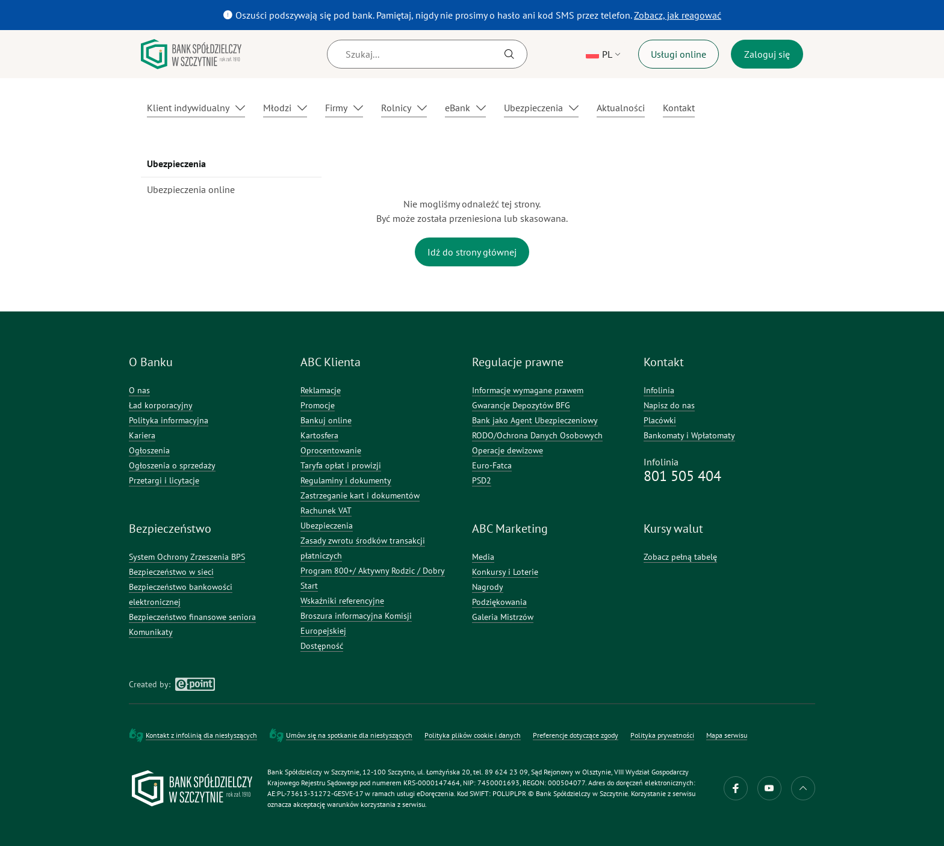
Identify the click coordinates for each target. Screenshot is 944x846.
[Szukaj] (427, 54)
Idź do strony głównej (472, 252)
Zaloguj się (767, 54)
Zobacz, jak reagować (679, 14)
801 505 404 (682, 476)
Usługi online (678, 54)
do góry (803, 788)
